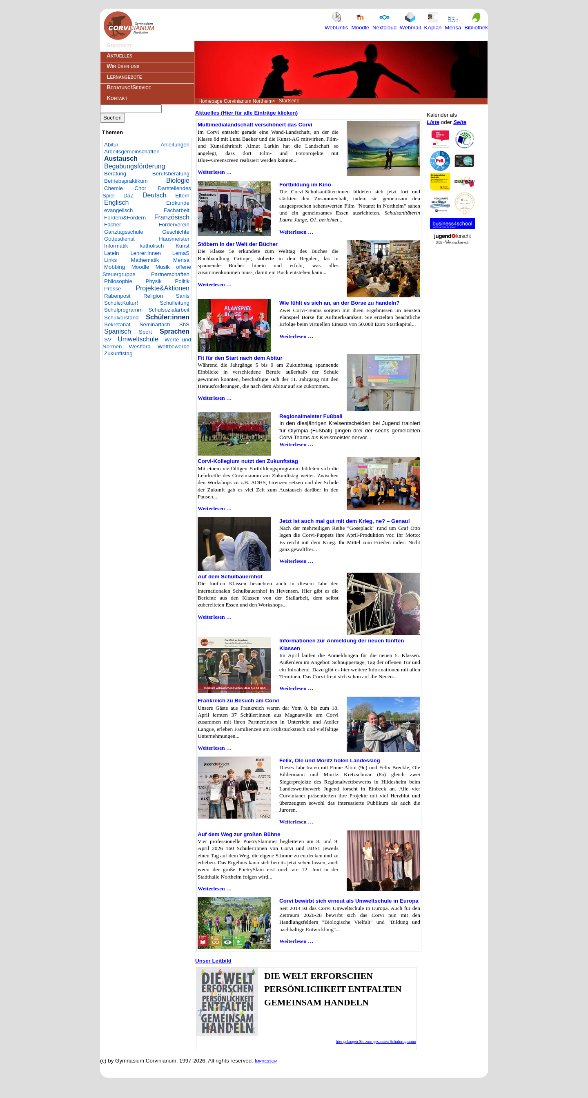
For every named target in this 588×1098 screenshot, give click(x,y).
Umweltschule (138, 339)
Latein (111, 253)
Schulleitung (174, 303)
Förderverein (173, 224)
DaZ (128, 196)
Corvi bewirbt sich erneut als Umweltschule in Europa (349, 901)
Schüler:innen (167, 317)
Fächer (112, 224)
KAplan (433, 24)
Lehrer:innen (145, 253)
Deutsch (155, 195)
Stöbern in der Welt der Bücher (238, 244)
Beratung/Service (129, 87)
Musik (163, 267)
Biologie (177, 180)
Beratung (115, 173)
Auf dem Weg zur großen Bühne (239, 834)
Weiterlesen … (215, 172)
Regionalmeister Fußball (311, 416)
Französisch (171, 217)
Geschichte (175, 232)
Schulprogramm (123, 310)
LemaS (180, 253)
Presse (112, 289)
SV (107, 339)
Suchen (112, 118)
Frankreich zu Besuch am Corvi (238, 700)
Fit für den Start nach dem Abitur (240, 358)
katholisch (152, 246)
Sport (145, 332)
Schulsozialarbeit (168, 310)
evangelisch (118, 210)
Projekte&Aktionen (162, 288)
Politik (182, 281)
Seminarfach (155, 324)
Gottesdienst (119, 239)
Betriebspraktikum (126, 181)
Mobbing (114, 267)
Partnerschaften (170, 274)
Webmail (410, 24)
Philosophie (118, 281)
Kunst (182, 246)
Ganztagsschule (123, 232)
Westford (140, 346)
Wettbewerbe (173, 346)
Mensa (453, 24)
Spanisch (117, 331)
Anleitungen (175, 145)
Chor (140, 188)
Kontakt (117, 98)
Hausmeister (174, 239)
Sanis (182, 296)
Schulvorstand (121, 317)
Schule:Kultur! (121, 303)
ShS (184, 324)
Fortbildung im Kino (305, 185)
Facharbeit (176, 210)
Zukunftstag (118, 353)
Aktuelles (119, 55)
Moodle (360, 24)
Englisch (116, 202)
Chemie (113, 188)
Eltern (182, 196)
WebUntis (336, 24)
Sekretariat (117, 324)
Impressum (266, 1061)
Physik (154, 281)
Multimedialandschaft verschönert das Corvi (255, 125)
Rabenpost (117, 296)
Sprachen (174, 331)
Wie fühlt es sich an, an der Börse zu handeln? (339, 303)
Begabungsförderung (134, 166)
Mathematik (145, 260)
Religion (153, 296)
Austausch (121, 158)
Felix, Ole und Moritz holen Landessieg (329, 760)
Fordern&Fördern (125, 218)
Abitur (111, 145)
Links (110, 260)
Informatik (116, 246)
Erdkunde (177, 203)
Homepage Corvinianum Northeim (235, 101)
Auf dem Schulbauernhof (230, 576)
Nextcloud (384, 24)
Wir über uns (123, 66)
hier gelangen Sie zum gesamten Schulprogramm (376, 1041)
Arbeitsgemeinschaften (132, 151)
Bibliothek (476, 24)
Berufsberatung (170, 173)
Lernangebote (124, 77)
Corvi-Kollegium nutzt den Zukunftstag (248, 461)
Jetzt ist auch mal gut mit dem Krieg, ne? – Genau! (344, 521)
